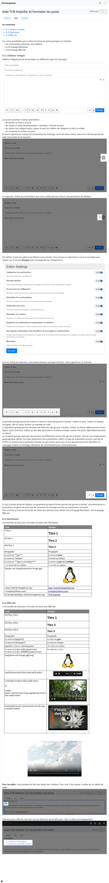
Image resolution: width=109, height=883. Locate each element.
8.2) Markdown (13, 32)
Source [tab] (7, 18)
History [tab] (25, 18)
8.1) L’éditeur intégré (15, 29)
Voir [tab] (16, 18)
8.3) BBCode (11, 35)
